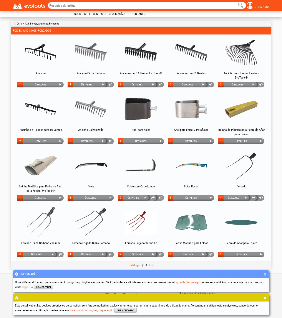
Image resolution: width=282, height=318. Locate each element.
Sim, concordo (125, 310)
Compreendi (43, 287)
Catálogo (134, 265)
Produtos (79, 13)
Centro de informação (108, 13)
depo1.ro (27, 287)
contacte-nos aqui (189, 282)
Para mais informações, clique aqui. (91, 310)
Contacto (138, 13)
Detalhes (40, 84)
